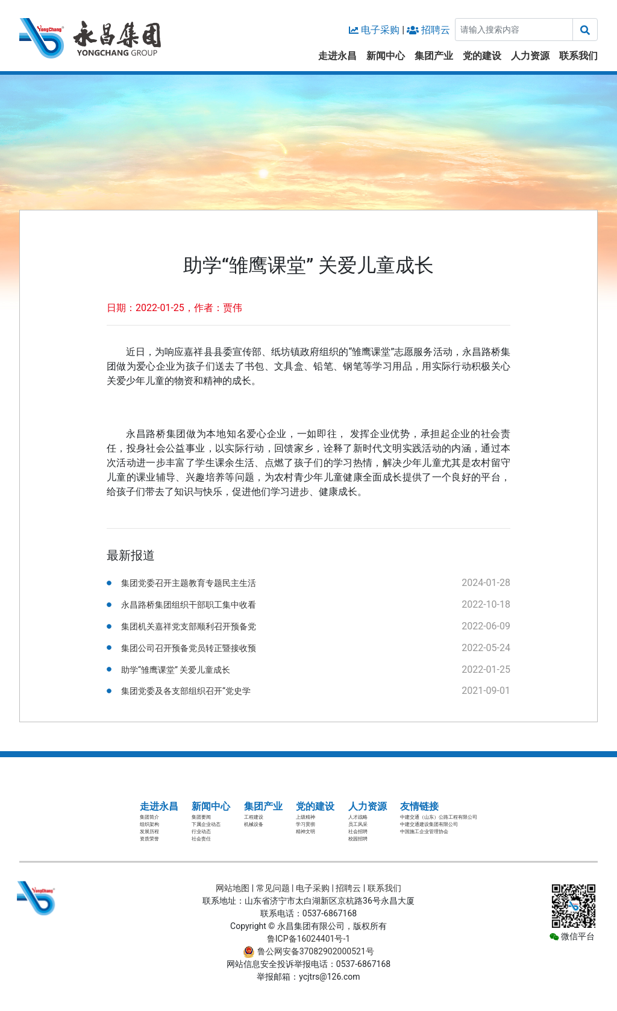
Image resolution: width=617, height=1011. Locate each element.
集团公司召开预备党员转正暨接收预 (188, 648)
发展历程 (149, 831)
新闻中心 (385, 55)
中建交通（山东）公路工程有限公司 (438, 817)
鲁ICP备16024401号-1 (308, 938)
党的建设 (482, 55)
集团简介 (149, 817)
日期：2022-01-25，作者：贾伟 (174, 307)
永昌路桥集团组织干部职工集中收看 (188, 604)
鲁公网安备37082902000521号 (308, 951)
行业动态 (201, 831)
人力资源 (530, 55)
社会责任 (201, 839)
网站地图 (232, 888)
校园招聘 (358, 839)
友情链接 (419, 806)
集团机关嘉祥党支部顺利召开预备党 (188, 626)
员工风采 (358, 824)
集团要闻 (201, 817)
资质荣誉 (149, 839)
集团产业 (434, 55)
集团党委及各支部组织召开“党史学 (186, 691)
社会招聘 (358, 831)
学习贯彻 (305, 824)
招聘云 (435, 30)
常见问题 (273, 888)
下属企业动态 (206, 824)
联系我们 (578, 55)
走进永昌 (337, 55)
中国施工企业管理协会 (424, 831)
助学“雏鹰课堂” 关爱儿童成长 (175, 670)
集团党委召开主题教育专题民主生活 (188, 583)
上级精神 (305, 817)
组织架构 (149, 824)
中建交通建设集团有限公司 (429, 824)
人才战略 (358, 817)
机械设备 (253, 824)
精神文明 (305, 831)
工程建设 (253, 817)
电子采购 (380, 30)
